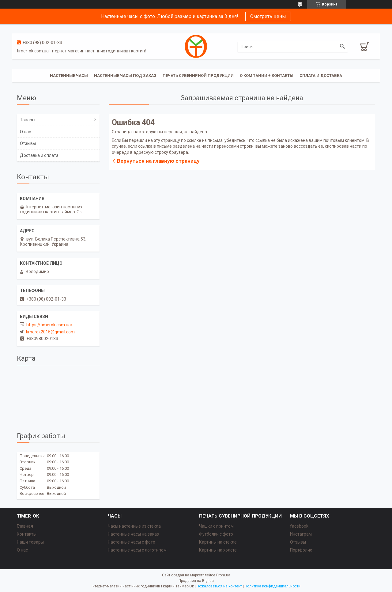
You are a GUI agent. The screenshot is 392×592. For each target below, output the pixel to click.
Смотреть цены (268, 16)
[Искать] (342, 46)
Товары (27, 119)
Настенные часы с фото (131, 542)
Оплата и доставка (321, 75)
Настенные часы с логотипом (137, 550)
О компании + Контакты (266, 75)
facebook (299, 526)
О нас (25, 131)
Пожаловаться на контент (219, 586)
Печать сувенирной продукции (198, 75)
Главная (25, 526)
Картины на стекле (218, 542)
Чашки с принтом (216, 526)
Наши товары (30, 542)
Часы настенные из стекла (134, 526)
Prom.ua (223, 575)
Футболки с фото (216, 534)
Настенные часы (69, 75)
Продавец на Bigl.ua (196, 581)
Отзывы (28, 143)
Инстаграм (301, 534)
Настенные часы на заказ (133, 534)
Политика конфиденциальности (272, 586)
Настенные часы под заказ (125, 75)
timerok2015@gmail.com (50, 331)
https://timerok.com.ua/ (49, 324)
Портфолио (301, 550)
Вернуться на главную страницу (158, 161)
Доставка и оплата (39, 155)
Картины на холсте (218, 550)
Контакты (26, 534)
